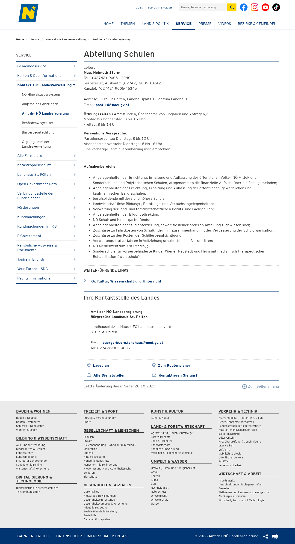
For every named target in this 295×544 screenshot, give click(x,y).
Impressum (97, 536)
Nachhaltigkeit (159, 487)
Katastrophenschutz (46, 165)
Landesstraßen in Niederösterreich (239, 426)
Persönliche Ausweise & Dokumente (46, 247)
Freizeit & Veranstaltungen (100, 417)
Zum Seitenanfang (260, 386)
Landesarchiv (24, 453)
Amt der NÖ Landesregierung (111, 39)
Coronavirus (91, 491)
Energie (155, 476)
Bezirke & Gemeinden (257, 23)
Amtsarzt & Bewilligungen (100, 495)
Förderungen (46, 207)
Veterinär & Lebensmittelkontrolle (171, 453)
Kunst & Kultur (160, 417)
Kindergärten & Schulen (31, 449)
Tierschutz (90, 476)
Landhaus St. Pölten (46, 174)
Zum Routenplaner (174, 365)
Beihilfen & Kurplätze (97, 519)
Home (108, 23)
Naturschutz (158, 491)
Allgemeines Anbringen (40, 104)
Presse (204, 23)
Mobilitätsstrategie (229, 453)
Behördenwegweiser (37, 123)
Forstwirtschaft (160, 437)
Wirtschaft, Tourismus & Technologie (241, 500)
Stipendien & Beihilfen (29, 464)
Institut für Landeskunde (31, 460)
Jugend (88, 453)
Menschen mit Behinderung (101, 464)
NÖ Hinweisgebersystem (41, 94)
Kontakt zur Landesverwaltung (66, 39)
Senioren (89, 472)
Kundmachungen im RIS (46, 226)
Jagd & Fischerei (161, 441)
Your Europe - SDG (46, 269)
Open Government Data (46, 184)
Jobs (139, 7)
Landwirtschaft (160, 445)
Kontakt (120, 536)
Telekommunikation (28, 491)
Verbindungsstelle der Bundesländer (46, 195)
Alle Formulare (46, 155)
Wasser (155, 503)
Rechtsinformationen (46, 278)
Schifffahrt (225, 461)
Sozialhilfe (90, 515)
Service (184, 23)
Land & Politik (155, 23)
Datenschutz (69, 536)
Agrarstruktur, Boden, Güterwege (172, 433)
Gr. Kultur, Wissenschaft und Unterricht (122, 281)
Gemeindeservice (46, 66)
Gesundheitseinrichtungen (100, 499)
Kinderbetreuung (94, 456)
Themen (128, 23)
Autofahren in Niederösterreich (237, 429)
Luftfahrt (224, 449)
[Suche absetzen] (231, 7)
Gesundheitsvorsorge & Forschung (105, 503)
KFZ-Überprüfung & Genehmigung (239, 441)
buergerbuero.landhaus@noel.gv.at (133, 342)
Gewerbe (223, 488)
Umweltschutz (159, 499)
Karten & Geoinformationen (46, 75)
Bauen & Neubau (26, 417)
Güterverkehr (226, 437)
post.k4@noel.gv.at (112, 105)
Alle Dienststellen (109, 375)
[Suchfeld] (203, 7)
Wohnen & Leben (26, 429)
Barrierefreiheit (34, 536)
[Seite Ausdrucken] (275, 538)
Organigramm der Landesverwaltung (36, 144)
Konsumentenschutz (96, 460)
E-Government (46, 236)
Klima (154, 480)
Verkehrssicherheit (230, 465)
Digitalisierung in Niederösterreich (37, 488)
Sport (87, 422)
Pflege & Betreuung (96, 507)
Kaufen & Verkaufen (28, 422)
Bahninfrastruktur (229, 433)
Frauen (88, 441)
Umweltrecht (159, 495)
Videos (224, 23)
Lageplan (101, 365)
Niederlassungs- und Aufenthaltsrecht (107, 468)
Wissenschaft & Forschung (32, 468)
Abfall (154, 472)
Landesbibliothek (26, 456)
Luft (153, 483)
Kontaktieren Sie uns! (178, 375)
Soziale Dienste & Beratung (100, 511)
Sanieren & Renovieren (30, 426)
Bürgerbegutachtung (38, 132)
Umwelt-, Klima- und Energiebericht (173, 468)
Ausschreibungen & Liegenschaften (240, 484)
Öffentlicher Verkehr (230, 457)
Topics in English (160, 7)
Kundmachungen (46, 217)
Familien (89, 437)
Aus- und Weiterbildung (30, 445)
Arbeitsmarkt (226, 480)
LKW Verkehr (226, 445)
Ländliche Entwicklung (165, 449)
